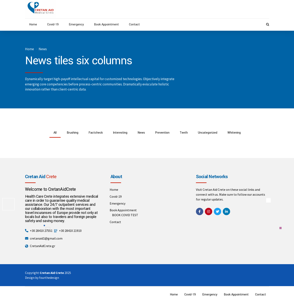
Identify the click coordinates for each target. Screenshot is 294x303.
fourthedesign (49, 278)
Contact (134, 24)
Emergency (76, 24)
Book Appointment (106, 24)
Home (33, 24)
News (43, 49)
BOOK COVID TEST (125, 215)
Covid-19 (53, 24)
